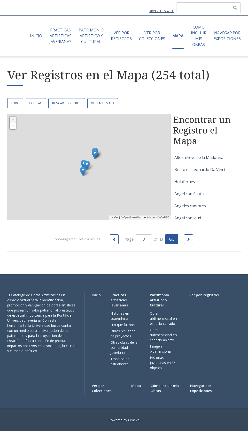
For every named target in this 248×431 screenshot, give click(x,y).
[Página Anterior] (114, 239)
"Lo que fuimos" (123, 324)
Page (138, 239)
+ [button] (13, 120)
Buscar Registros (66, 103)
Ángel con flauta (189, 193)
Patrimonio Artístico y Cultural (91, 35)
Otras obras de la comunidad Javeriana (124, 347)
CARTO (165, 217)
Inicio (36, 35)
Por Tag (35, 103)
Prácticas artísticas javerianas (60, 35)
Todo (15, 103)
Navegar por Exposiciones (227, 35)
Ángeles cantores (190, 205)
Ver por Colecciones (152, 35)
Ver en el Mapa (102, 103)
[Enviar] (235, 7)
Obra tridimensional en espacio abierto (163, 334)
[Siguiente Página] (188, 239)
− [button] (13, 126)
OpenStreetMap (132, 217)
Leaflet (114, 217)
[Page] (144, 239)
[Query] (209, 7)
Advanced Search (161, 11)
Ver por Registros (121, 35)
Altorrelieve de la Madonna (198, 157)
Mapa (178, 35)
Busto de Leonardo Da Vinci (199, 169)
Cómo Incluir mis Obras (198, 35)
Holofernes (184, 181)
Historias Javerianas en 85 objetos (163, 362)
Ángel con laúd (187, 218)
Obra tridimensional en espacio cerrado (163, 318)
